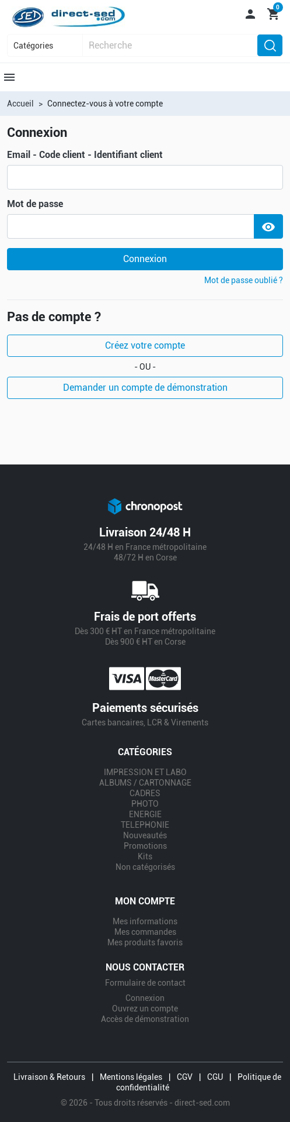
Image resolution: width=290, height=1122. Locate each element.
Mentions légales (131, 1077)
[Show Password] (268, 226)
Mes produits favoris (145, 942)
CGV (185, 1077)
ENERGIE (145, 814)
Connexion (145, 258)
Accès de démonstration (145, 1019)
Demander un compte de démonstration (145, 387)
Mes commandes (145, 932)
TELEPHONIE (145, 825)
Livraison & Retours (49, 1077)
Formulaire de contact (145, 982)
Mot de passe (35, 204)
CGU (215, 1077)
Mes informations (145, 921)
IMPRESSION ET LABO (145, 772)
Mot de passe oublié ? (243, 280)
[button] (250, 14)
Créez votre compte (145, 345)
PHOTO (145, 803)
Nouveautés (145, 835)
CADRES (145, 793)
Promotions (145, 846)
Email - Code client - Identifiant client (85, 155)
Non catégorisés (145, 867)
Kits (145, 856)
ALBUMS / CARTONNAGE (145, 782)
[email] (145, 177)
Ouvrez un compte (145, 1008)
